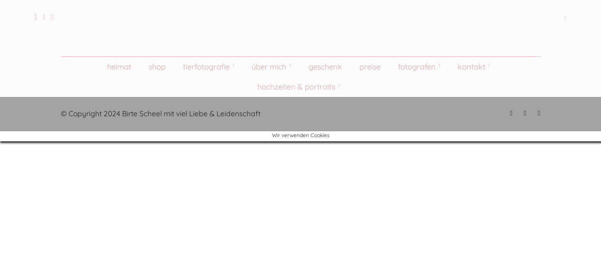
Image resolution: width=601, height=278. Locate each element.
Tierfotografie (206, 66)
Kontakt (471, 66)
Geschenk (325, 66)
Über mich (269, 66)
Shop (157, 66)
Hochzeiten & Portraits (296, 87)
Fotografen (417, 66)
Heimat (119, 66)
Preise (370, 66)
